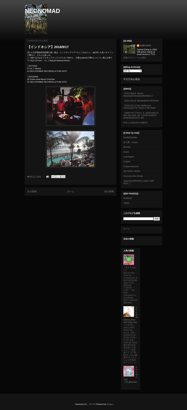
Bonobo (126, 147)
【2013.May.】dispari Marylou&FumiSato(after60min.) (138, 94)
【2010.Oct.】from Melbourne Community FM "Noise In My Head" (139, 106)
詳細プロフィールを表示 (134, 57)
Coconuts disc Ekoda (133, 176)
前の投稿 (109, 191)
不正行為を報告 (131, 79)
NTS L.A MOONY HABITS (135, 122)
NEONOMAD (42, 11)
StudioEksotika (130, 137)
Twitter (126, 203)
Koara (126, 152)
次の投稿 (32, 191)
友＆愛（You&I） (131, 142)
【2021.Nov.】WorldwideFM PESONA (141, 101)
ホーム (70, 191)
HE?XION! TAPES (131, 171)
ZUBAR (126, 161)
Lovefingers (128, 157)
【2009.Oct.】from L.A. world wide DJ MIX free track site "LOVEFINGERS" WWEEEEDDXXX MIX (140, 115)
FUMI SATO (145, 45)
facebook (127, 198)
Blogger (110, 404)
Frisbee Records (131, 166)
